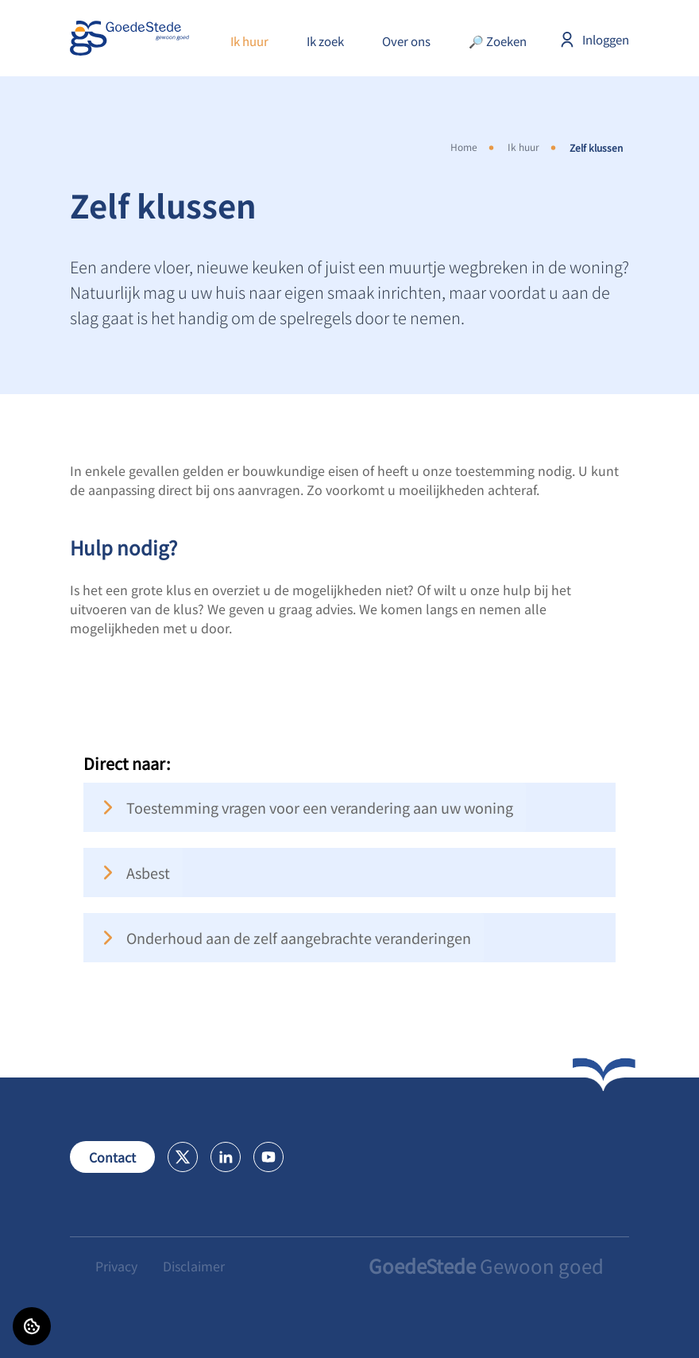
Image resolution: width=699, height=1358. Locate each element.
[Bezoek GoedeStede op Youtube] (268, 1157)
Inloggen (593, 39)
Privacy (116, 1265)
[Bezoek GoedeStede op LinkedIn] (225, 1157)
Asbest (133, 872)
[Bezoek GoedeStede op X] (183, 1157)
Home (463, 146)
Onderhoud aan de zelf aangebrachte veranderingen (283, 938)
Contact (112, 1156)
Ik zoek (325, 41)
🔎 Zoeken (498, 41)
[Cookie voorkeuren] (32, 1326)
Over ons (406, 41)
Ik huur (249, 41)
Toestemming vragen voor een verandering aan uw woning (304, 807)
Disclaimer (194, 1265)
